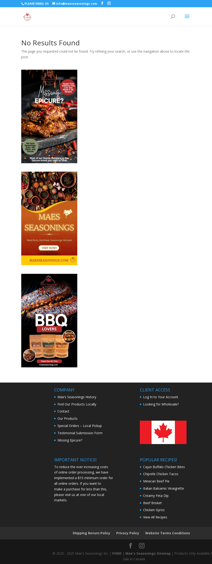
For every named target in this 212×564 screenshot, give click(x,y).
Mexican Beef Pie (156, 481)
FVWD (117, 553)
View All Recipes (155, 517)
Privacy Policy (127, 533)
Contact (63, 411)
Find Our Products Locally (76, 404)
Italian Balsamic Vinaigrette (163, 488)
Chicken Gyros (154, 510)
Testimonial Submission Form (79, 433)
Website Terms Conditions (167, 533)
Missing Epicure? (69, 440)
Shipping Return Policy (91, 533)
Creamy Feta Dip (156, 495)
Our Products (67, 418)
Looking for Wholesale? (161, 404)
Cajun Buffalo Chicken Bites (164, 467)
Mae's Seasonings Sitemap (148, 553)
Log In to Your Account (160, 397)
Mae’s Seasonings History (76, 397)
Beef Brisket (152, 503)
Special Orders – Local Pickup (79, 425)
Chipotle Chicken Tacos (160, 474)
